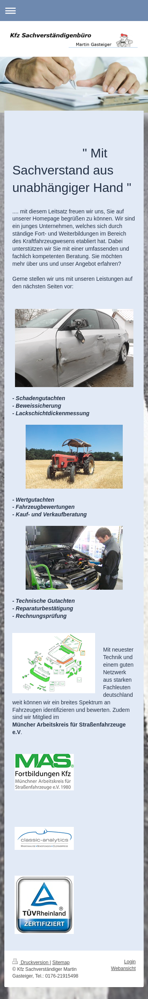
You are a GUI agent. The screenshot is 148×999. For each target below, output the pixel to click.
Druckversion (31, 962)
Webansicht (123, 968)
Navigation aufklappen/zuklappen (74, 10)
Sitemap (60, 962)
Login (129, 961)
